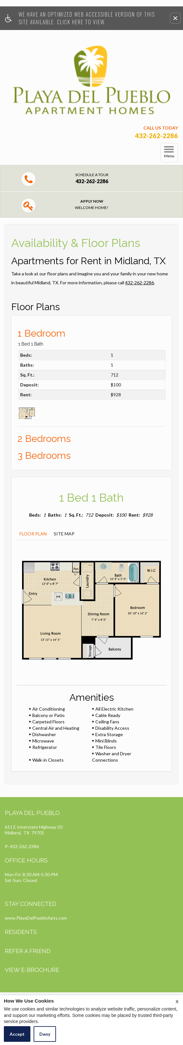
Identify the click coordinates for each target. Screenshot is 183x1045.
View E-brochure (32, 970)
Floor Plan (33, 533)
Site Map (64, 533)
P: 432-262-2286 (22, 846)
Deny (44, 1034)
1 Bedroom (41, 333)
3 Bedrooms (44, 455)
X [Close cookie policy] (177, 1001)
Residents (21, 932)
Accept (17, 1034)
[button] (175, 18)
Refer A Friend (28, 951)
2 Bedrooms (44, 438)
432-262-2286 (139, 282)
